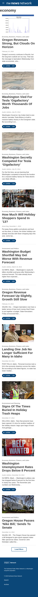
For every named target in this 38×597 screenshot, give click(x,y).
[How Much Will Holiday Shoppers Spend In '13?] (18, 198)
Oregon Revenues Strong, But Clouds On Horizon (18, 43)
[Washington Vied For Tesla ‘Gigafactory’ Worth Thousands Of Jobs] (18, 81)
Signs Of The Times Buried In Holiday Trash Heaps (16, 410)
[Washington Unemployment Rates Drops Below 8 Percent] (18, 447)
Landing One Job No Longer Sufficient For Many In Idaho (17, 353)
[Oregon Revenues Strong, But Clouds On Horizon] (18, 24)
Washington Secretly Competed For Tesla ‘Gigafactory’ (17, 161)
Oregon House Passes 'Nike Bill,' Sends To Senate (18, 524)
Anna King (5, 226)
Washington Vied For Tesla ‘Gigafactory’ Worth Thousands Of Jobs (17, 102)
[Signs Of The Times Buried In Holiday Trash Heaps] (18, 390)
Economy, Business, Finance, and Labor (15, 37)
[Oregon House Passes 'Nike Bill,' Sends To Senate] (18, 504)
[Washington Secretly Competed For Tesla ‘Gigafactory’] (18, 141)
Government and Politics (10, 248)
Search (6, 580)
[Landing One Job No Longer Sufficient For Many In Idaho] (18, 333)
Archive (6, 584)
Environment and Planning (11, 403)
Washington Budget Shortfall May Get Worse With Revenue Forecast (17, 257)
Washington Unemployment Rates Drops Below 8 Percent (18, 467)
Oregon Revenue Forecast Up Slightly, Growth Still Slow (17, 296)
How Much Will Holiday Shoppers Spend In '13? (18, 218)
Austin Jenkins (6, 112)
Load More (19, 549)
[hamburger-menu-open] (3, 3)
